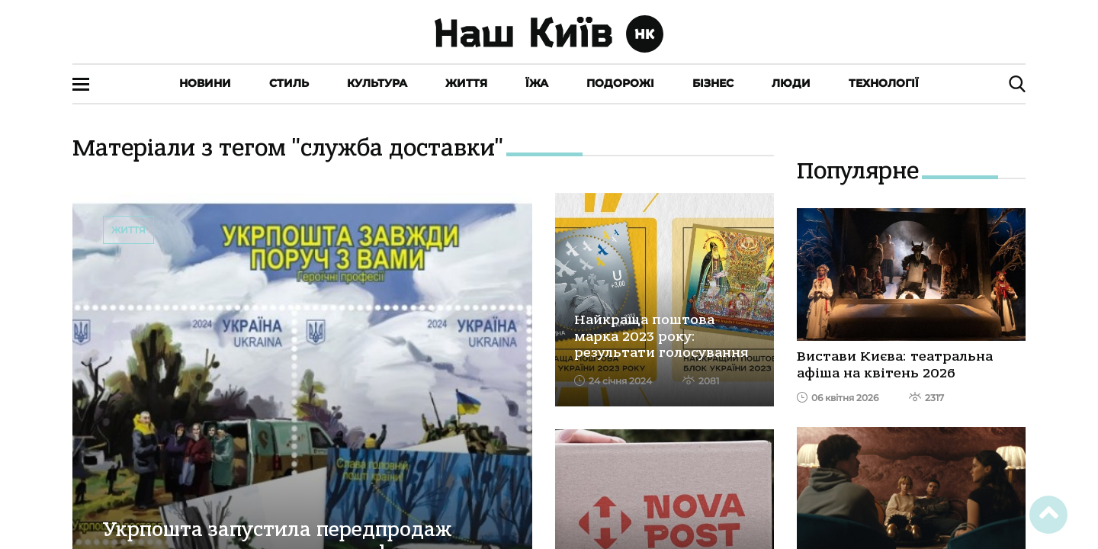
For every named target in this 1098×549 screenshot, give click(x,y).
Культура (377, 83)
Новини (205, 83)
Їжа (536, 83)
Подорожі (620, 83)
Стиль (289, 83)
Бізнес (713, 83)
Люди (791, 83)
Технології (884, 83)
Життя (466, 83)
